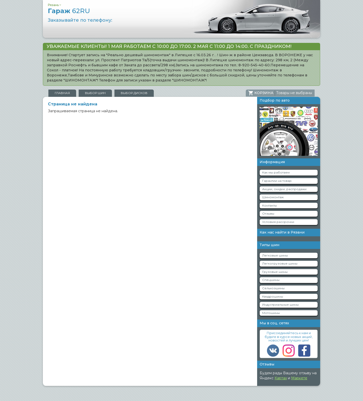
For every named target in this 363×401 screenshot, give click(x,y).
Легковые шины (275, 255)
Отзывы (268, 213)
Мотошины (271, 313)
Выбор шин (95, 93)
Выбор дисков (134, 93)
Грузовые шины (275, 272)
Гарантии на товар (277, 181)
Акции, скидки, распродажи (284, 189)
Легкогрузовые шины (279, 263)
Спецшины (271, 280)
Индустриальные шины (280, 304)
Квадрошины (272, 296)
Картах (281, 378)
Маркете (299, 378)
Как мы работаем (276, 172)
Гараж (69, 11)
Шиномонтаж (273, 197)
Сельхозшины (273, 288)
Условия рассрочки (278, 222)
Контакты (269, 205)
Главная (62, 93)
